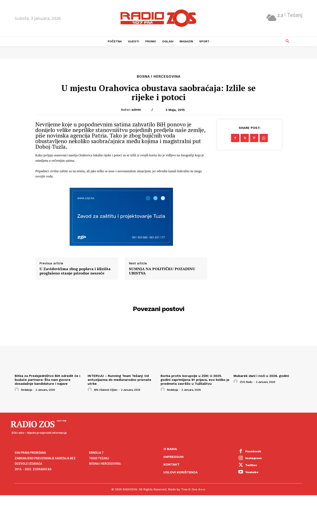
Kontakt (171, 464)
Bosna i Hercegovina (158, 76)
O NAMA (170, 449)
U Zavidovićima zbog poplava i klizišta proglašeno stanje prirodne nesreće (75, 271)
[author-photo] (17, 389)
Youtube (252, 472)
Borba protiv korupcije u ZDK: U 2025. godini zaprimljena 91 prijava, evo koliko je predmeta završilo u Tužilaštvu (195, 380)
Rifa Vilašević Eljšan (106, 389)
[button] (287, 41)
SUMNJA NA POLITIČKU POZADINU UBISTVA (162, 271)
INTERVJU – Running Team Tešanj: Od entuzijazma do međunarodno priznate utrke (119, 380)
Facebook (253, 451)
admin (136, 110)
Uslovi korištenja (180, 472)
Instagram (253, 458)
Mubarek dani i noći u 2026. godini (261, 376)
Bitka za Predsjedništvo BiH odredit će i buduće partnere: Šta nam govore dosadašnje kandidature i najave (47, 380)
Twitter (251, 465)
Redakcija (26, 389)
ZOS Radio (246, 382)
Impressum (173, 457)
